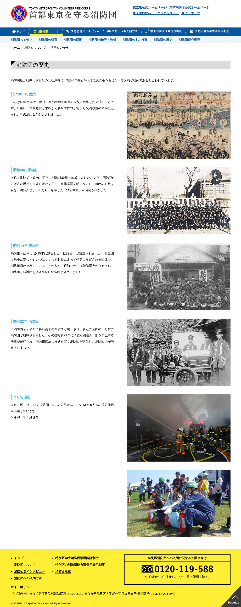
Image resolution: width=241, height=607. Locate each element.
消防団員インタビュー (29, 571)
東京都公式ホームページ (150, 7)
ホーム (15, 47)
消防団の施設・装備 (102, 40)
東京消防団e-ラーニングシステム (156, 13)
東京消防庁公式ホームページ (189, 7)
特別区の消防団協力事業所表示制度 (80, 564)
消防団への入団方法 (28, 578)
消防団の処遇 (48, 40)
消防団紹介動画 (189, 40)
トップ (18, 558)
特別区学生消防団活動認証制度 (77, 558)
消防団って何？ (21, 40)
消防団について (35, 47)
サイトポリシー (21, 587)
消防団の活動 (73, 40)
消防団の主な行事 (135, 40)
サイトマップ (190, 13)
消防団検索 (63, 571)
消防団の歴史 (163, 40)
